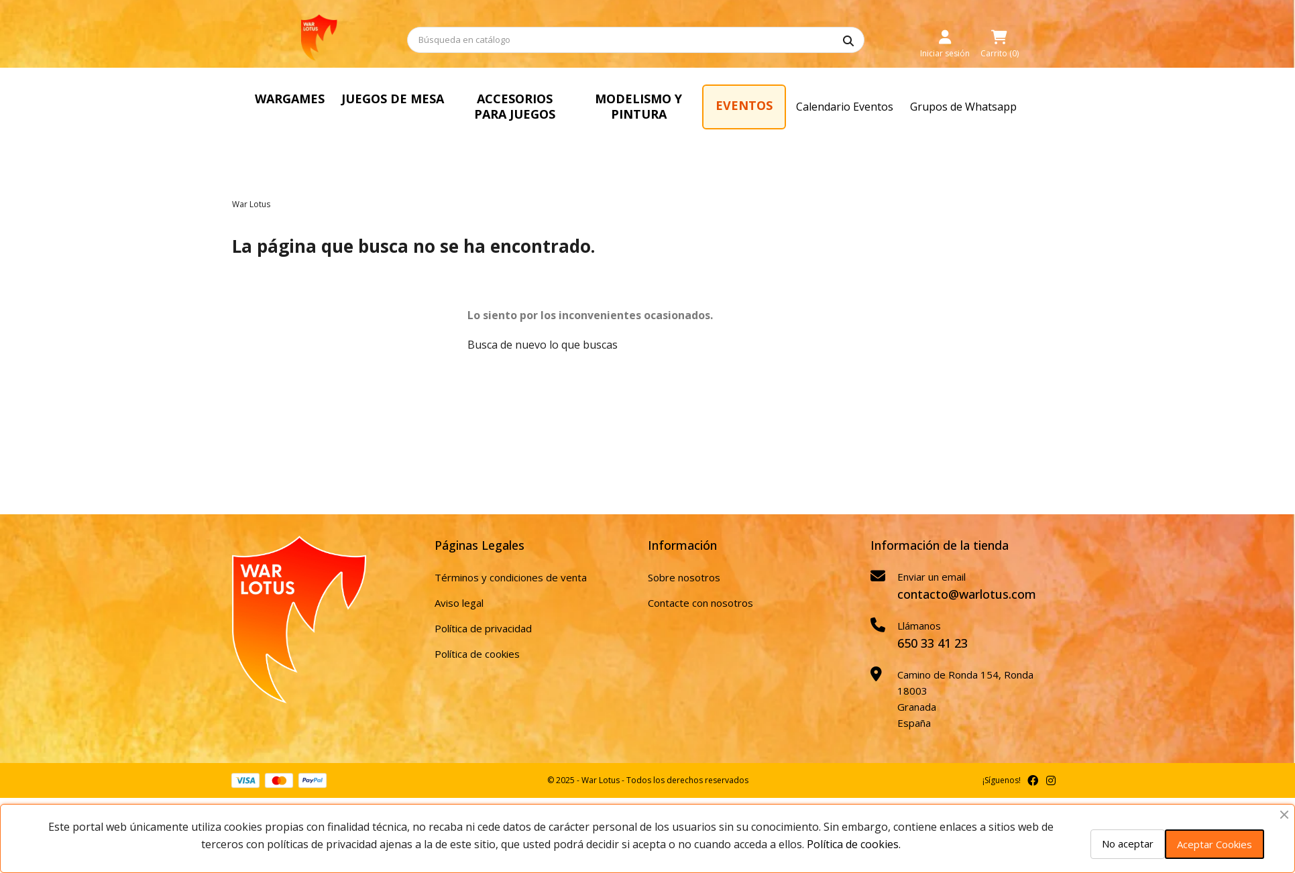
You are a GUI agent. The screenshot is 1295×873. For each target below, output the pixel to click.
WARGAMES (290, 99)
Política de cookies (477, 653)
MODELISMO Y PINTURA (638, 106)
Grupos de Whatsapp (963, 106)
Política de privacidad (483, 628)
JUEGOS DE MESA (392, 99)
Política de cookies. (854, 844)
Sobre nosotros (684, 577)
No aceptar (1127, 843)
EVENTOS (744, 105)
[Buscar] (635, 40)
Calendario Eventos (844, 106)
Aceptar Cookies (1214, 844)
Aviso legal (459, 602)
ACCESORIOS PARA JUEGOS (514, 106)
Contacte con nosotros (700, 602)
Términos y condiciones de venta (511, 577)
